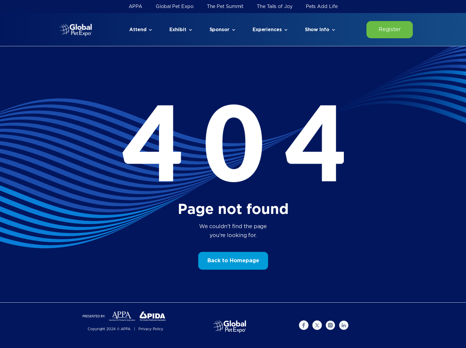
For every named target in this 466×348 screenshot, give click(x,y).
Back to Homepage (233, 260)
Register (390, 29)
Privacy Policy (150, 329)
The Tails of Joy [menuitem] (274, 6)
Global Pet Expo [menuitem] (174, 6)
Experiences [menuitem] (267, 29)
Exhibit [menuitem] (177, 29)
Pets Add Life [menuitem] (322, 6)
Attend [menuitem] (137, 29)
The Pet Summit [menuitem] (225, 6)
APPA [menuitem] (136, 6)
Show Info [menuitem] (317, 29)
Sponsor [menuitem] (219, 29)
